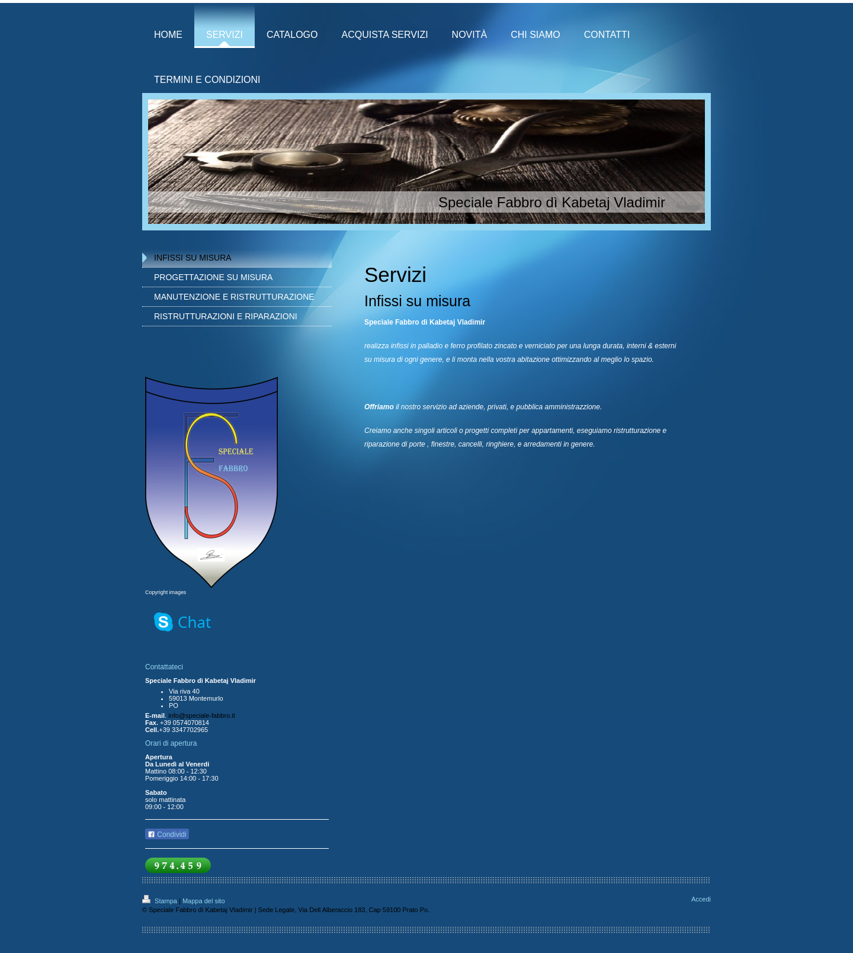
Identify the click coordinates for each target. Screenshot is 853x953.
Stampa (160, 900)
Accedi (701, 899)
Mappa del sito (203, 900)
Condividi (167, 834)
